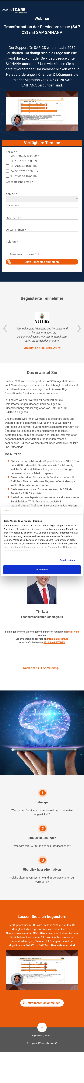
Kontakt (48, 1035)
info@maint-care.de (57, 638)
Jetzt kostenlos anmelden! (42, 1003)
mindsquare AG (50, 1043)
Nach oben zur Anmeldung (42, 668)
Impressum (37, 1035)
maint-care (73, 631)
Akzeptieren (42, 569)
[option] (42, 330)
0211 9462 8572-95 (54, 642)
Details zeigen (67, 560)
